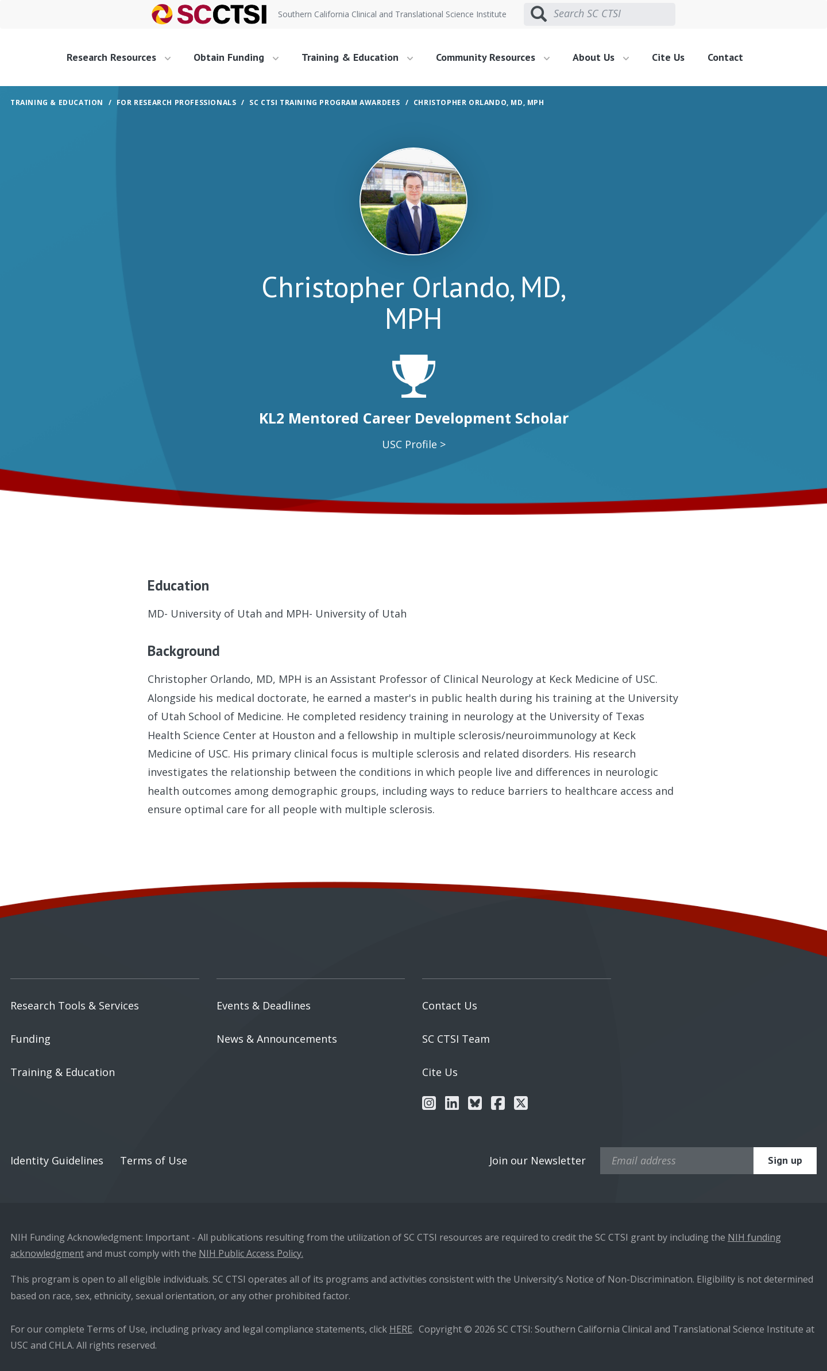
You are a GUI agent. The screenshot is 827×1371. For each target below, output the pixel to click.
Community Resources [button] (493, 57)
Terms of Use (153, 1160)
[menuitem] (123, 57)
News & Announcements (277, 1039)
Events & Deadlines (264, 1005)
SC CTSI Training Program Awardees (324, 102)
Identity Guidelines (56, 1160)
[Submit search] (539, 14)
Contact (725, 57)
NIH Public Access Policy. (251, 1253)
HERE (400, 1329)
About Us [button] (601, 57)
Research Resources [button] (119, 57)
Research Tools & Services (74, 1005)
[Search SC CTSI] (614, 14)
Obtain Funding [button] (236, 57)
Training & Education (62, 1072)
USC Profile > (414, 444)
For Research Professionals (177, 102)
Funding (30, 1039)
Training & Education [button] (357, 57)
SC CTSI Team (456, 1039)
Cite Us (668, 57)
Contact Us (449, 1005)
